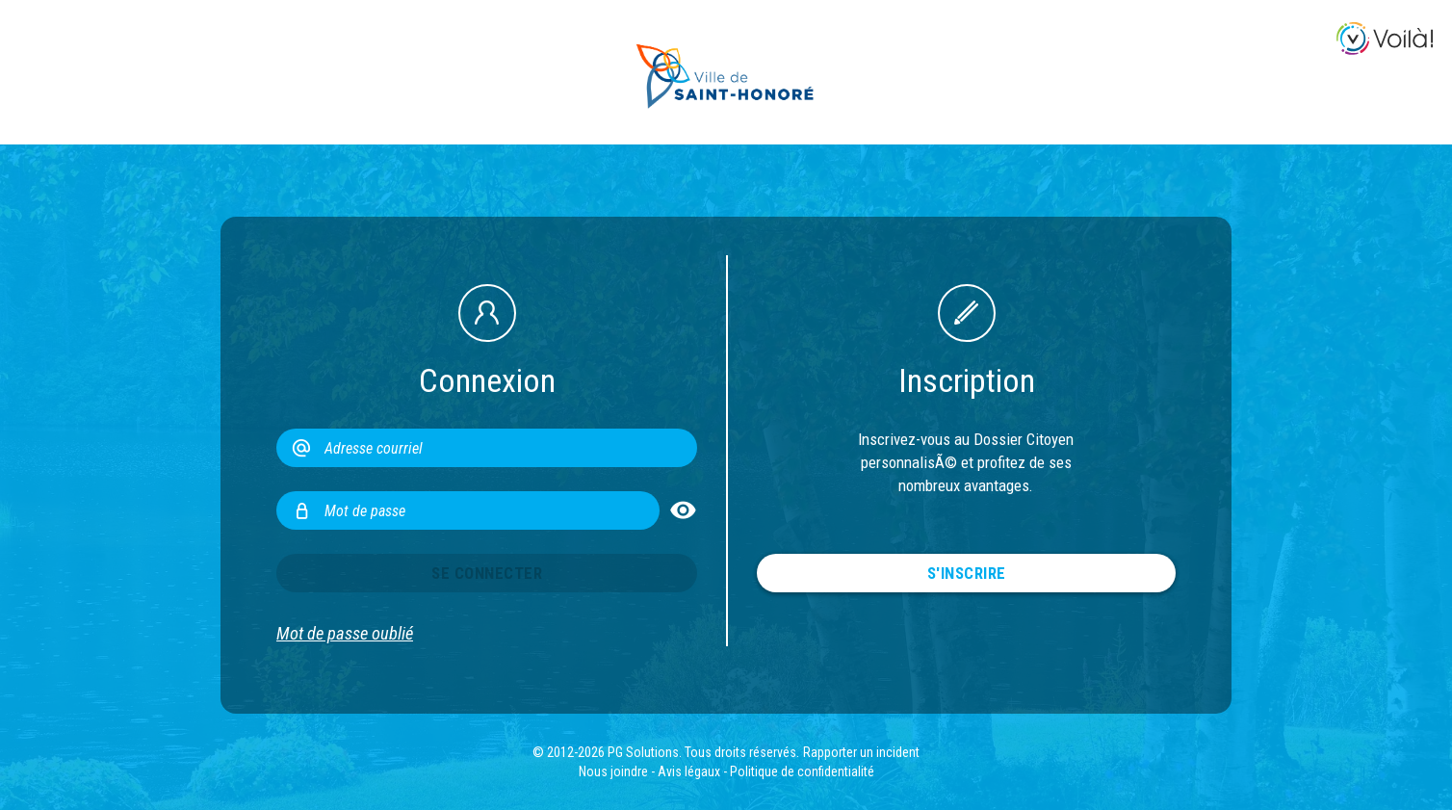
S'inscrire (966, 573)
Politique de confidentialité (802, 771)
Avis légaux (689, 771)
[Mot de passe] (468, 510)
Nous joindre (613, 771)
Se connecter (486, 573)
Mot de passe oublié (344, 633)
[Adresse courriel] (486, 448)
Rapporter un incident (861, 752)
